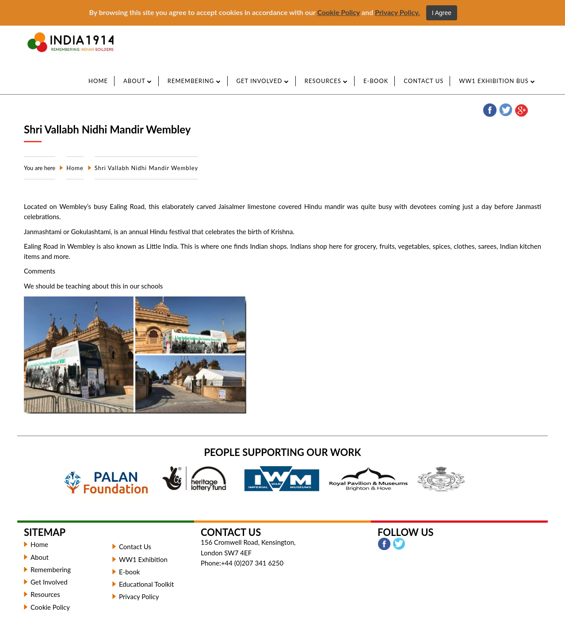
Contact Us (135, 547)
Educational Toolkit (146, 584)
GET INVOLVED (263, 80)
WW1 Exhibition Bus (497, 80)
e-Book (375, 80)
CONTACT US (423, 80)
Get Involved (49, 582)
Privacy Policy (139, 596)
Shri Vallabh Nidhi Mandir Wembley (146, 167)
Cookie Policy (338, 12)
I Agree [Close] (441, 12)
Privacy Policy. (397, 12)
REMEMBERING (194, 80)
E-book (130, 572)
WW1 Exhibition (143, 559)
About (40, 557)
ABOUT (137, 80)
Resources (326, 80)
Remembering (51, 569)
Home (98, 80)
